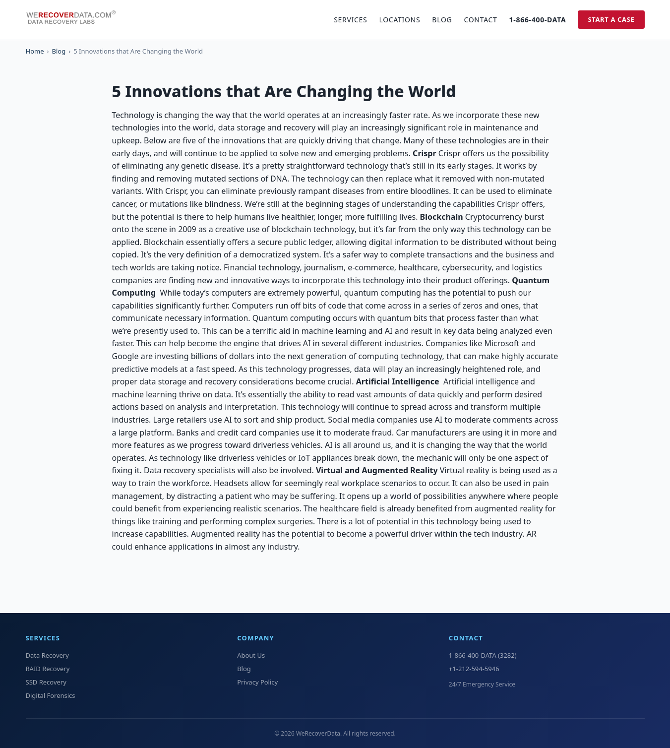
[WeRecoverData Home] (75, 20)
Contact (480, 19)
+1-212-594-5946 (474, 668)
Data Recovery (47, 655)
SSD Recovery (46, 682)
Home (35, 51)
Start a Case (611, 19)
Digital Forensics (50, 695)
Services (350, 19)
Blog (442, 19)
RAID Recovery (48, 668)
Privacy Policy (257, 682)
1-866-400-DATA (537, 19)
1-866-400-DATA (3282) (483, 655)
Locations (399, 19)
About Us (251, 655)
